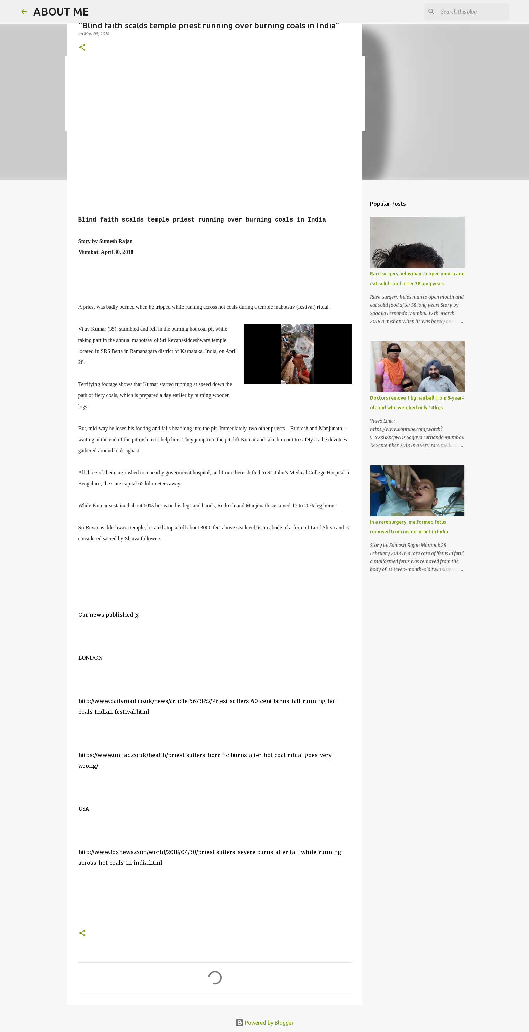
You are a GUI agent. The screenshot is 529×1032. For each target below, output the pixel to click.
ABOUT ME (61, 11)
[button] (82, 47)
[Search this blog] (473, 12)
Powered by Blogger (264, 1023)
